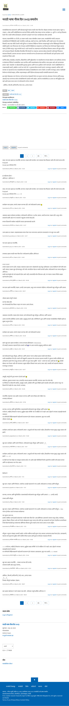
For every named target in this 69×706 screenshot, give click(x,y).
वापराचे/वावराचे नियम (8, 694)
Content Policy (24, 700)
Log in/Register (7, 615)
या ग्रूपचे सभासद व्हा (7, 635)
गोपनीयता (17, 694)
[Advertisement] (34, 128)
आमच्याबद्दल (24, 694)
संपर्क (29, 694)
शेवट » (46, 156)
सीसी (46, 686)
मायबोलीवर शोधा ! (7, 664)
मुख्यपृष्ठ (9, 15)
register (18, 147)
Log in (7, 147)
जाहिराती (33, 686)
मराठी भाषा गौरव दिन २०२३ (15, 94)
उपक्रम (12, 91)
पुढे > (39, 156)
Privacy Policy (15, 700)
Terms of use (6, 700)
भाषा (9, 91)
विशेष (26, 686)
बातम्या (40, 686)
